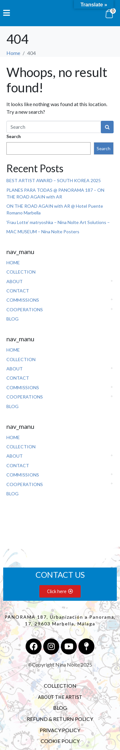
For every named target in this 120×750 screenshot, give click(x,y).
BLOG (12, 318)
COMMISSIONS (22, 300)
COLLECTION (21, 271)
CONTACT (17, 290)
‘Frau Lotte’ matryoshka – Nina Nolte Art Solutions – (58, 222)
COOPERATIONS (24, 309)
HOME (13, 262)
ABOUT (14, 281)
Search (13, 136)
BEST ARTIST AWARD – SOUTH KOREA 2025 (53, 180)
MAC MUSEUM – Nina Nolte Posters (42, 231)
